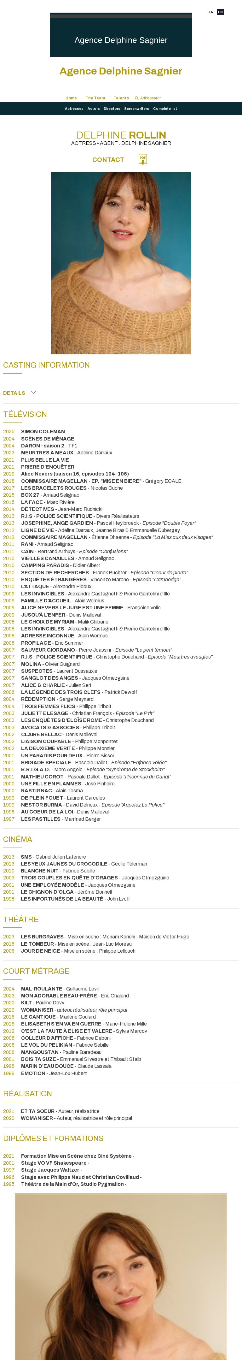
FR (211, 12)
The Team (95, 98)
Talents (121, 98)
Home (71, 98)
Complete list (165, 108)
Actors (94, 108)
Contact (108, 159)
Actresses (74, 108)
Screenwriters (136, 108)
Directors (112, 108)
